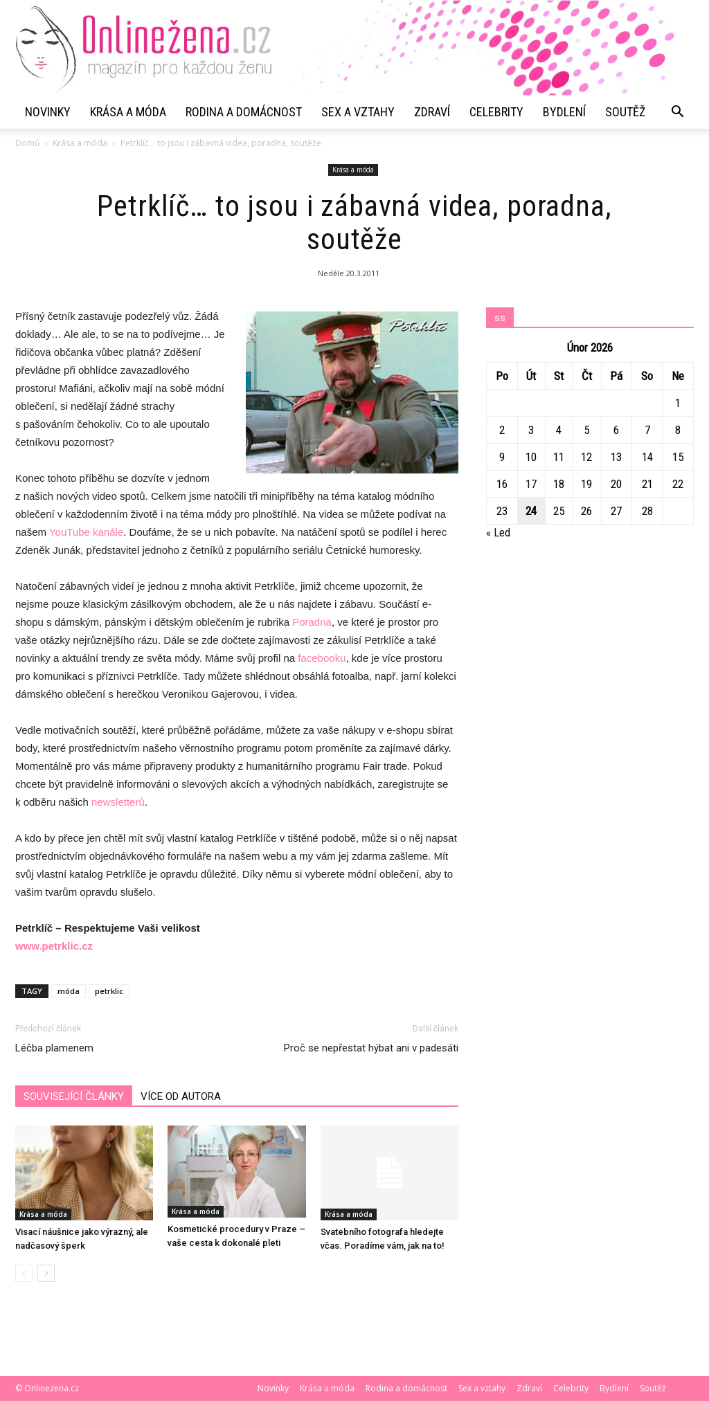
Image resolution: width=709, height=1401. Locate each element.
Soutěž (625, 112)
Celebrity (496, 112)
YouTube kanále (86, 532)
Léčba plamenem (54, 1048)
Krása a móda (128, 112)
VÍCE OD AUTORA (181, 1096)
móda (68, 991)
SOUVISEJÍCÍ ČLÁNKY (74, 1096)
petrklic (109, 991)
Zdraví (432, 112)
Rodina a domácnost (244, 112)
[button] (677, 112)
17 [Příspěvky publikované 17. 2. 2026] (531, 484)
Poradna (312, 622)
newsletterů (118, 802)
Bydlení (564, 112)
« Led (498, 532)
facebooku (321, 658)
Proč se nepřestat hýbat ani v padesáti (371, 1048)
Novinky (48, 112)
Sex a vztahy (358, 112)
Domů (27, 143)
